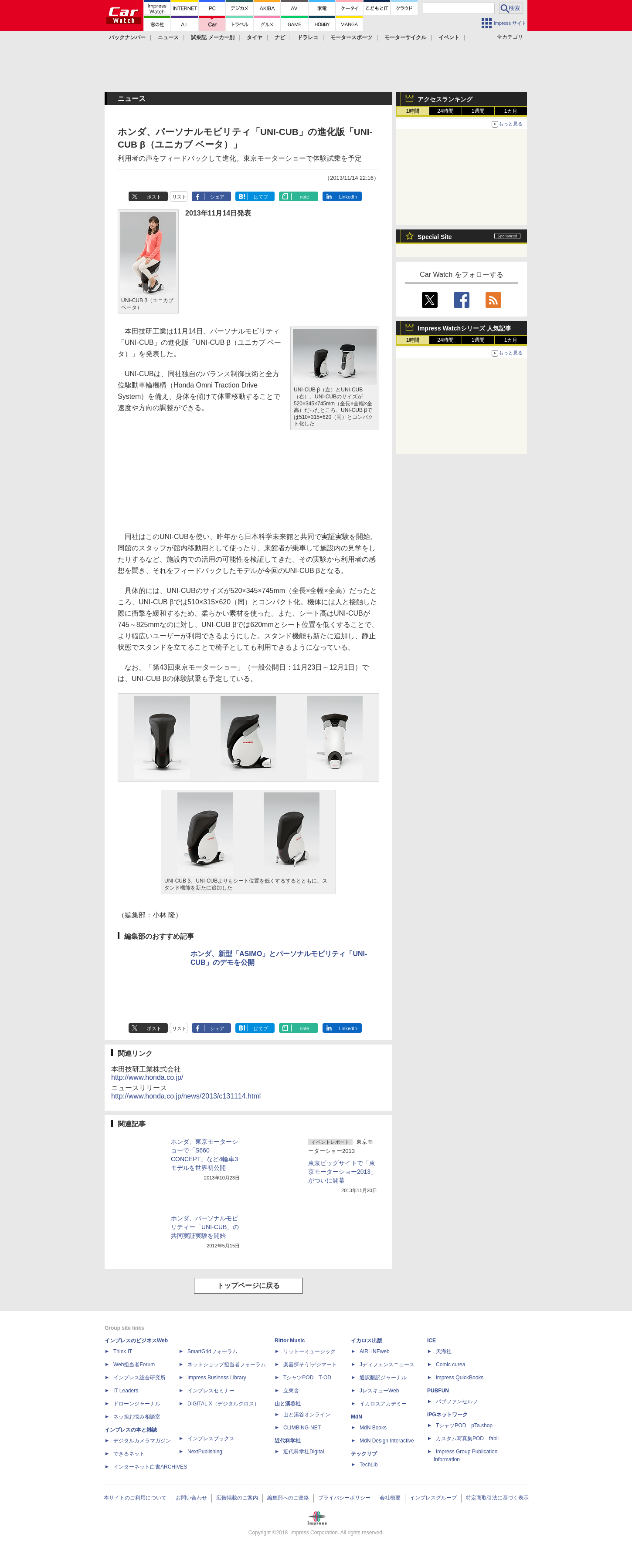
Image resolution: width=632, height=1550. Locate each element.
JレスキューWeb (379, 1391)
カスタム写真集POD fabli (467, 1438)
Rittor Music (290, 1341)
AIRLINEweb (375, 1351)
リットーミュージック (309, 1351)
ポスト (154, 196)
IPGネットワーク (447, 1415)
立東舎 (291, 1391)
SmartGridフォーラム (212, 1351)
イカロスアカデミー (383, 1404)
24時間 (445, 111)
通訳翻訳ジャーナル (383, 1378)
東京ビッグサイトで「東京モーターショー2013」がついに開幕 (342, 1171)
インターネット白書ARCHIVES (150, 1467)
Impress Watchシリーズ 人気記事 (464, 328)
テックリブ (364, 1454)
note (304, 196)
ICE (431, 1341)
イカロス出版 (366, 1341)
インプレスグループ (433, 1498)
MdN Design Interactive (387, 1441)
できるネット (129, 1454)
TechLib (368, 1465)
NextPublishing (204, 1452)
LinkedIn (348, 196)
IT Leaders (125, 1391)
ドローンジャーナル (136, 1404)
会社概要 (390, 1498)
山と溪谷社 (288, 1404)
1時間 (413, 111)
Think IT (122, 1351)
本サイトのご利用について (135, 1498)
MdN (356, 1417)
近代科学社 (288, 1441)
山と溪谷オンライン (306, 1415)
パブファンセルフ (457, 1401)
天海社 (444, 1351)
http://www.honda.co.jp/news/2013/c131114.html (186, 1096)
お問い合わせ (191, 1498)
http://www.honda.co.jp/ (147, 1077)
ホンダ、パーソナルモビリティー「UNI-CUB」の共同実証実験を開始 (205, 1227)
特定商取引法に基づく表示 (497, 1498)
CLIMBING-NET (302, 1428)
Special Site (435, 236)
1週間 (478, 111)
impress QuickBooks (459, 1378)
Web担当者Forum (134, 1364)
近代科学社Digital (303, 1452)
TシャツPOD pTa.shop (464, 1425)
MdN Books (373, 1428)
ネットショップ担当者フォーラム (226, 1364)
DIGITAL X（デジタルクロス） (223, 1404)
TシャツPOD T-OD (307, 1378)
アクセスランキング (445, 99)
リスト (179, 196)
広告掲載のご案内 (237, 1498)
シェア (217, 196)
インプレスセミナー (210, 1391)
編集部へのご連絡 (288, 1498)
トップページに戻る (248, 1285)
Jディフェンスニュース (387, 1364)
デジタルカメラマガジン (142, 1441)
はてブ (261, 196)
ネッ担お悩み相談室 (136, 1417)
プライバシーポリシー (344, 1498)
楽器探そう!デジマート (310, 1364)
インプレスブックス (210, 1438)
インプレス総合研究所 (139, 1378)
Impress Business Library (216, 1378)
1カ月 (511, 111)
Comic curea (450, 1364)
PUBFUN (438, 1391)
